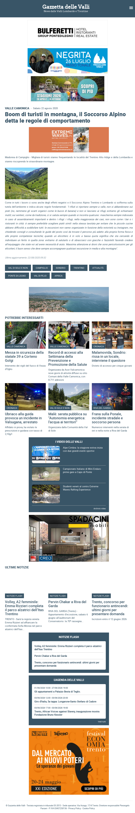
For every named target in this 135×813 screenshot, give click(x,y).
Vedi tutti (102, 721)
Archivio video (100, 508)
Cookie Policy (89, 808)
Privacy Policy (74, 808)
